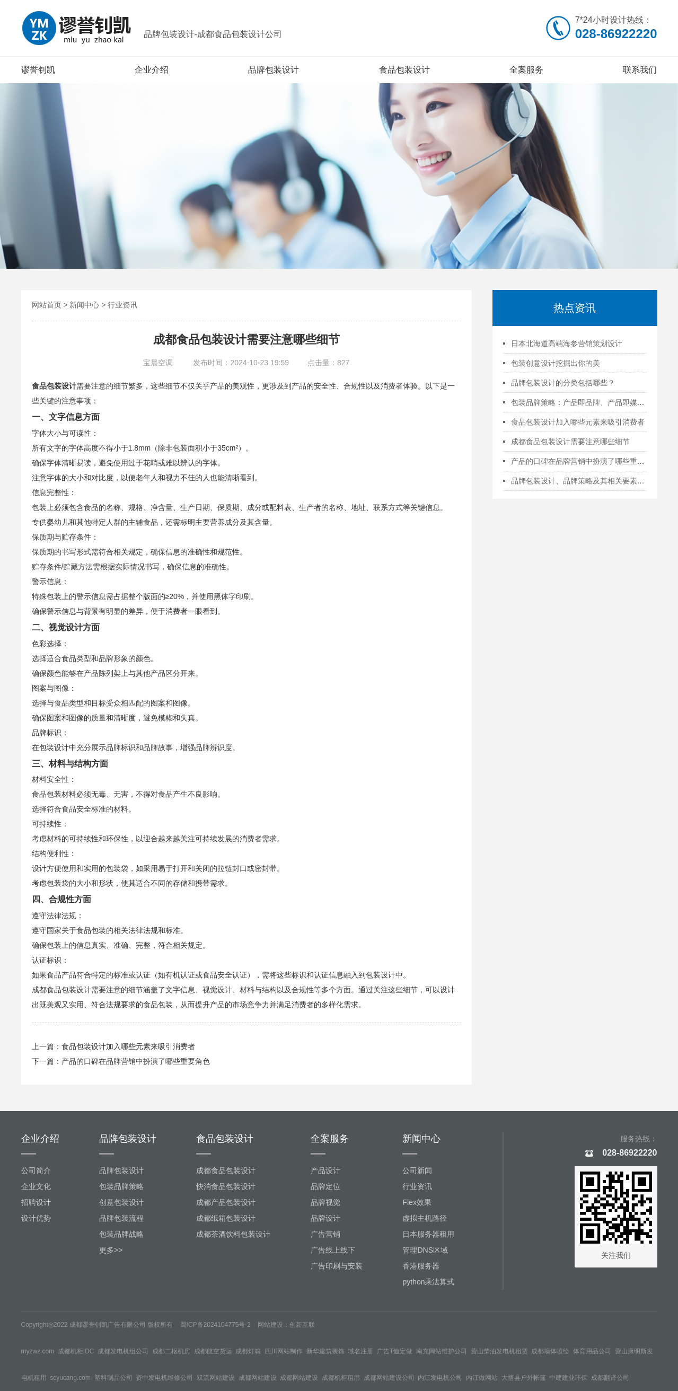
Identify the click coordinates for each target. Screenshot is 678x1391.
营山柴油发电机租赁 (499, 1351)
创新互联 (302, 1324)
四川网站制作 (284, 1351)
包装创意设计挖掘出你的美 (555, 363)
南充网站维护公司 (441, 1351)
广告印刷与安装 (337, 1266)
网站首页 (46, 305)
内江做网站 (482, 1377)
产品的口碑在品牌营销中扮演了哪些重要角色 (135, 1061)
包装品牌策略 (121, 1186)
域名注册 (360, 1351)
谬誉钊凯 (38, 69)
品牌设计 (325, 1218)
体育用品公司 (592, 1351)
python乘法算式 (428, 1282)
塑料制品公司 (113, 1377)
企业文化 (36, 1186)
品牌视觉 (325, 1202)
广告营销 (325, 1234)
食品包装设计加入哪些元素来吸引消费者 (128, 1046)
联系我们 (640, 69)
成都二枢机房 (171, 1351)
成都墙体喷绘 (550, 1351)
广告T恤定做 (394, 1351)
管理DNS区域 (425, 1250)
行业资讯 (122, 305)
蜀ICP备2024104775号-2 (215, 1324)
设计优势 (36, 1218)
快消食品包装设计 (226, 1186)
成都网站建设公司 (389, 1377)
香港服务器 (420, 1266)
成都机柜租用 (341, 1377)
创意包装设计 (121, 1202)
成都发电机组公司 (123, 1351)
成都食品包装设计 (61, 989)
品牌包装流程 (121, 1218)
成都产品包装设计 (226, 1202)
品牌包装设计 (273, 69)
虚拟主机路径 (424, 1218)
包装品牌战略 (121, 1234)
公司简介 (36, 1170)
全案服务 (526, 69)
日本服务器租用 (428, 1234)
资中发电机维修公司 (164, 1377)
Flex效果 (416, 1202)
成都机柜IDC (76, 1351)
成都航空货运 (213, 1351)
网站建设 (270, 1324)
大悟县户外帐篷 (523, 1377)
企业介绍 (152, 69)
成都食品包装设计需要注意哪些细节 (570, 441)
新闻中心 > (88, 305)
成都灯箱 (248, 1351)
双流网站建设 (216, 1377)
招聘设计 (36, 1202)
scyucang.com (70, 1377)
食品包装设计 (404, 69)
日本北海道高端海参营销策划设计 (566, 343)
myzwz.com (38, 1351)
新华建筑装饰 (325, 1351)
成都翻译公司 (610, 1377)
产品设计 (325, 1170)
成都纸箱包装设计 (226, 1218)
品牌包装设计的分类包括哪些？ (563, 382)
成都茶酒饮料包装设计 (233, 1234)
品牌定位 (325, 1186)
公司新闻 (417, 1170)
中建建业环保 (568, 1377)
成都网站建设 (258, 1377)
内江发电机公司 (440, 1377)
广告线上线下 (333, 1250)
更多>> (110, 1250)
